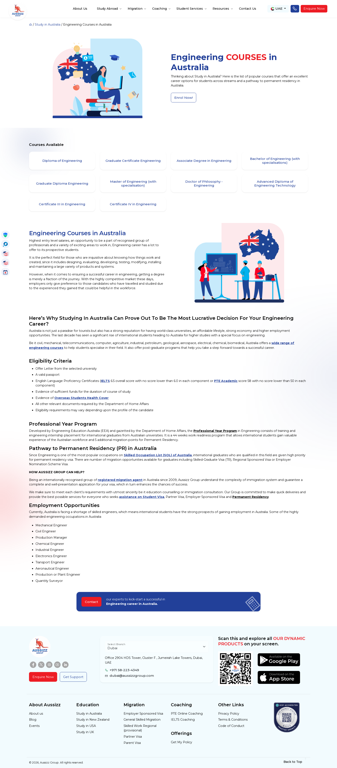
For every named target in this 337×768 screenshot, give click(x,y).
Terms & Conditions (233, 720)
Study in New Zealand (92, 720)
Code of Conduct (231, 726)
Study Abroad (107, 9)
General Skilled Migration (142, 720)
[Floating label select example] (156, 647)
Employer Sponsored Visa (143, 713)
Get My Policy (181, 742)
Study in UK (85, 732)
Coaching (159, 9)
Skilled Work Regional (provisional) (140, 728)
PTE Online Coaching (187, 713)
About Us (80, 9)
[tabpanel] (168, 377)
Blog (32, 720)
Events (34, 726)
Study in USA (86, 726)
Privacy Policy (228, 713)
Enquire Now (314, 8)
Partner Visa (133, 737)
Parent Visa (132, 743)
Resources (221, 9)
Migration (135, 9)
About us (36, 713)
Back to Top (295, 762)
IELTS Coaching (183, 720)
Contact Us (247, 9)
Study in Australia (47, 24)
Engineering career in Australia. (132, 604)
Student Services (189, 9)
